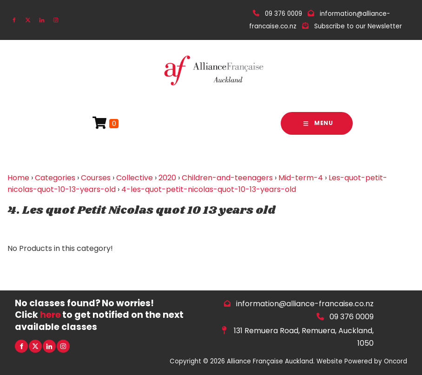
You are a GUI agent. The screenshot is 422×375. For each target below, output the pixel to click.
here (50, 315)
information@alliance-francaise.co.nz (305, 303)
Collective (134, 177)
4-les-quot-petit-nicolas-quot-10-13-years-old (208, 189)
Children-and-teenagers (227, 177)
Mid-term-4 (300, 177)
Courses (96, 177)
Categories (55, 177)
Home (18, 177)
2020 (167, 177)
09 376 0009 (352, 316)
